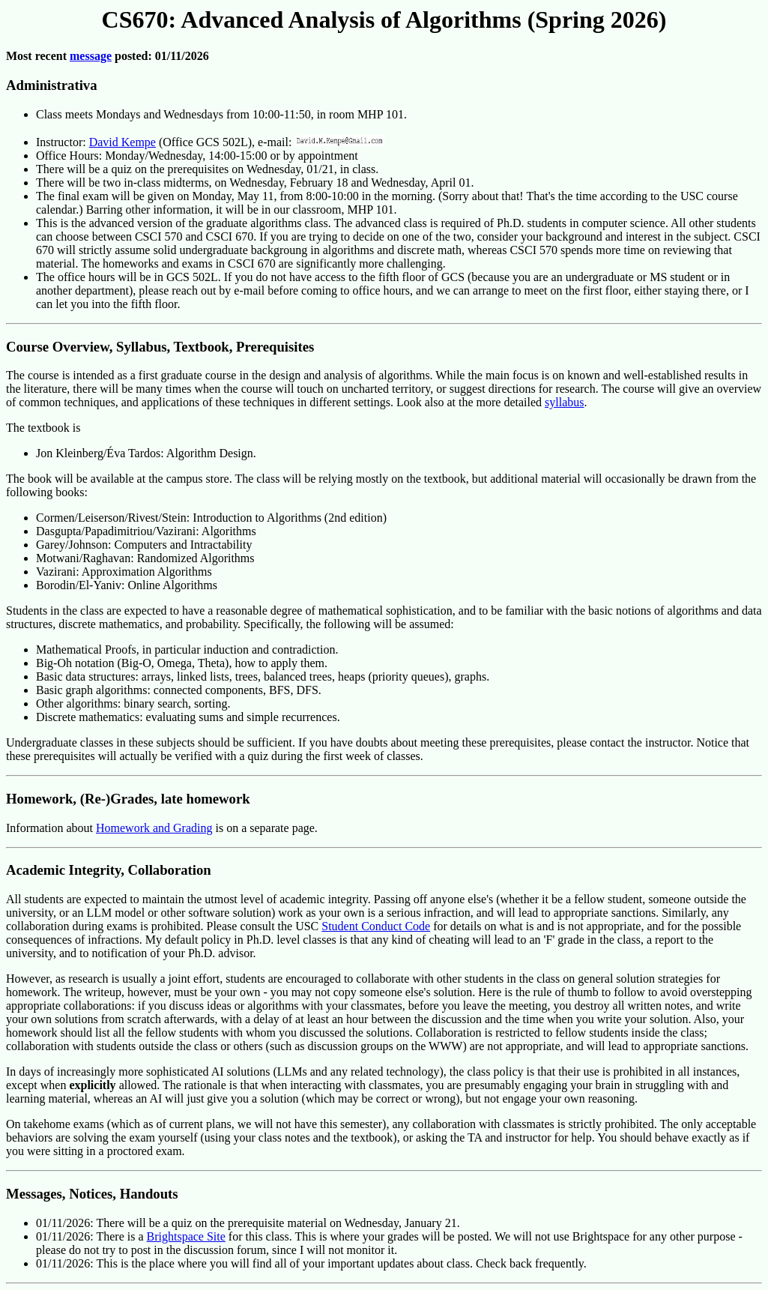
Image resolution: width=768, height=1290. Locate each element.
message (91, 55)
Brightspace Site (186, 1236)
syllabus (564, 402)
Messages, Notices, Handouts (92, 1194)
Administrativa (51, 85)
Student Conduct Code (375, 926)
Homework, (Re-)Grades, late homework (128, 799)
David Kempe (122, 142)
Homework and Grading (154, 828)
